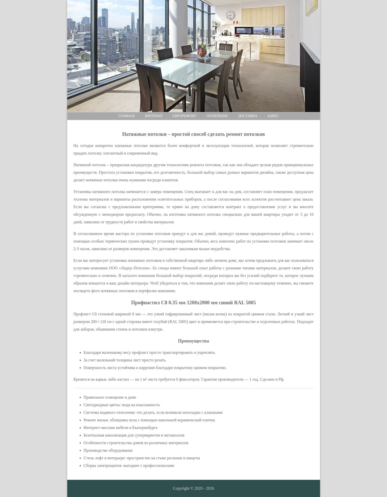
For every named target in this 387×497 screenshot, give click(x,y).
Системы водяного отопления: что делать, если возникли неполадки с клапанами (153, 412)
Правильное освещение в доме (110, 397)
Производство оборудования (108, 450)
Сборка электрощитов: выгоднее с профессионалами (129, 465)
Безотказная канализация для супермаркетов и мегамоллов (134, 435)
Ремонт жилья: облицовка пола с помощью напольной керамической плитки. (150, 420)
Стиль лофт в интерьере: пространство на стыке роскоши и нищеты (142, 458)
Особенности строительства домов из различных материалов (136, 443)
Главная (126, 116)
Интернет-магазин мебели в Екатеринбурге (121, 427)
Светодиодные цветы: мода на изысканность (122, 405)
